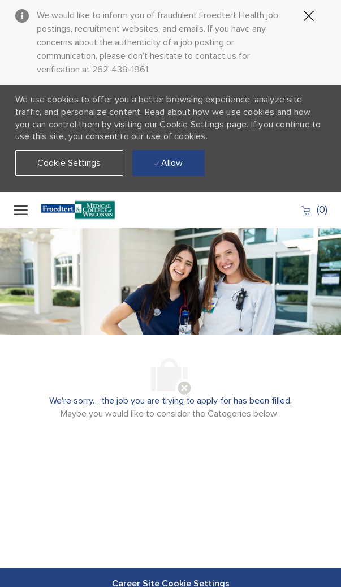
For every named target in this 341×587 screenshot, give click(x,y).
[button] (69, 163)
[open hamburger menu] (21, 210)
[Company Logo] (81, 210)
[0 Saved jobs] (313, 210)
